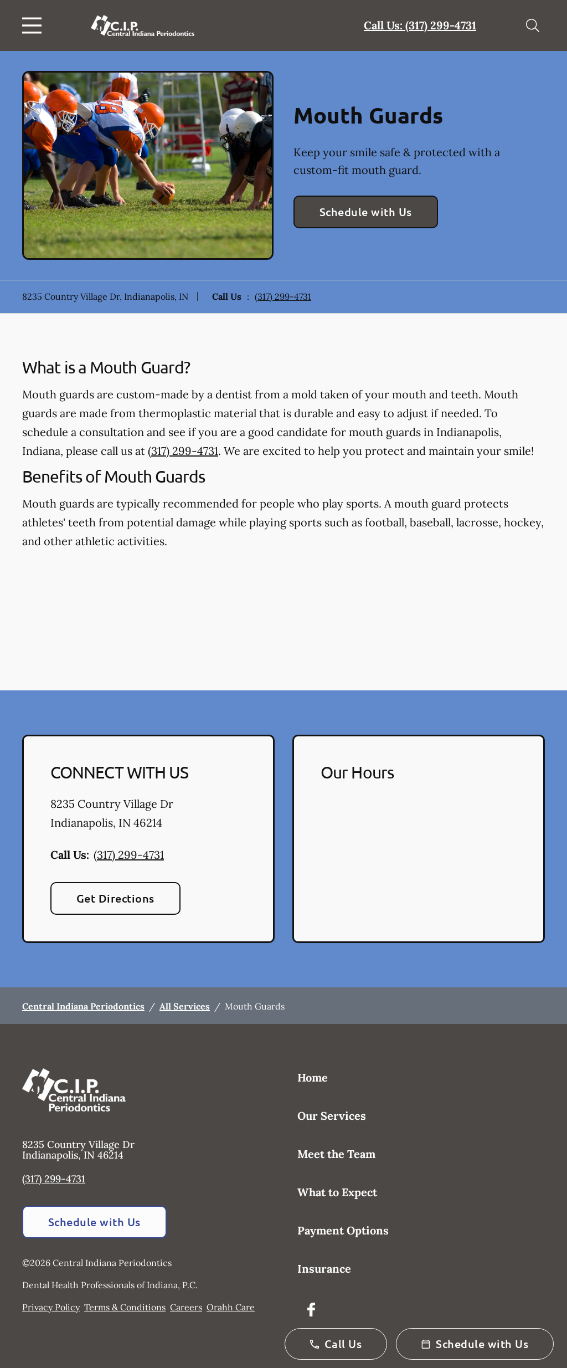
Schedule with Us (365, 211)
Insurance (324, 1268)
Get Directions (115, 898)
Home (312, 1077)
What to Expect (337, 1192)
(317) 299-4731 (283, 296)
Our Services (331, 1116)
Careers (186, 1307)
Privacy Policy (51, 1307)
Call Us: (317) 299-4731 (420, 25)
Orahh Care (231, 1307)
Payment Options (343, 1230)
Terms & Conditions (125, 1307)
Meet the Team (336, 1154)
